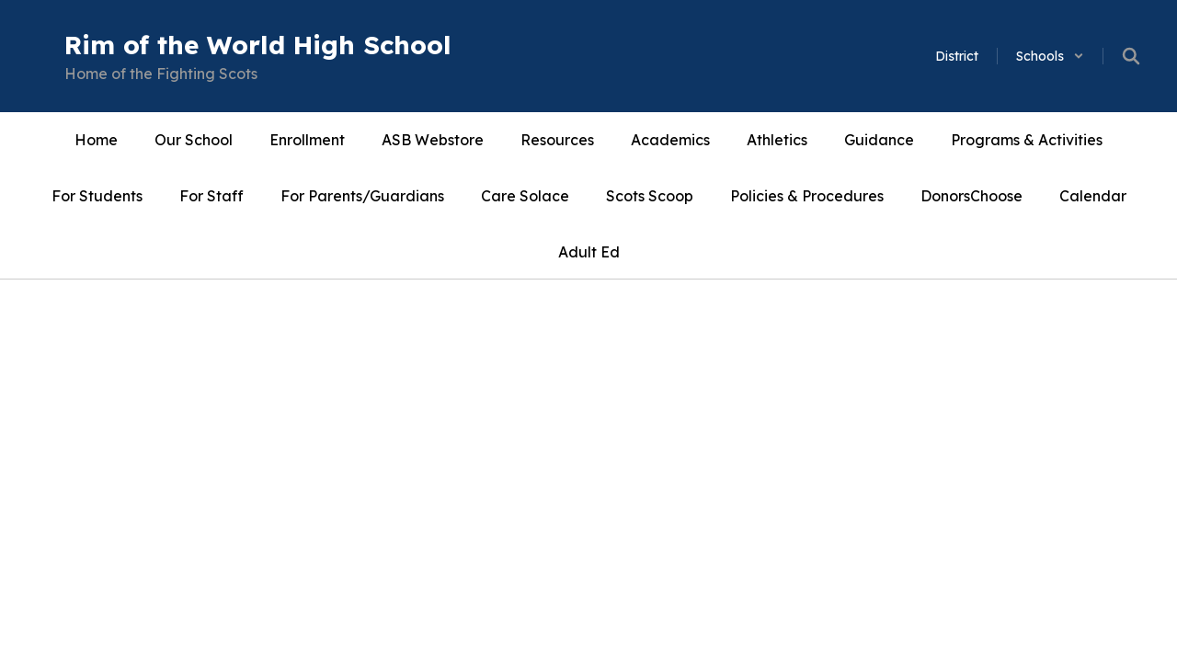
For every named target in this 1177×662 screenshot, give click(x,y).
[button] (1050, 56)
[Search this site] (1131, 56)
